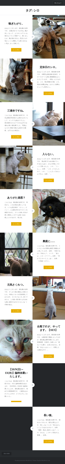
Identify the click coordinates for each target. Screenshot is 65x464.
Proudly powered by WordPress (23, 460)
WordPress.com (45, 460)
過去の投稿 (7, 453)
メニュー (58, 3)
